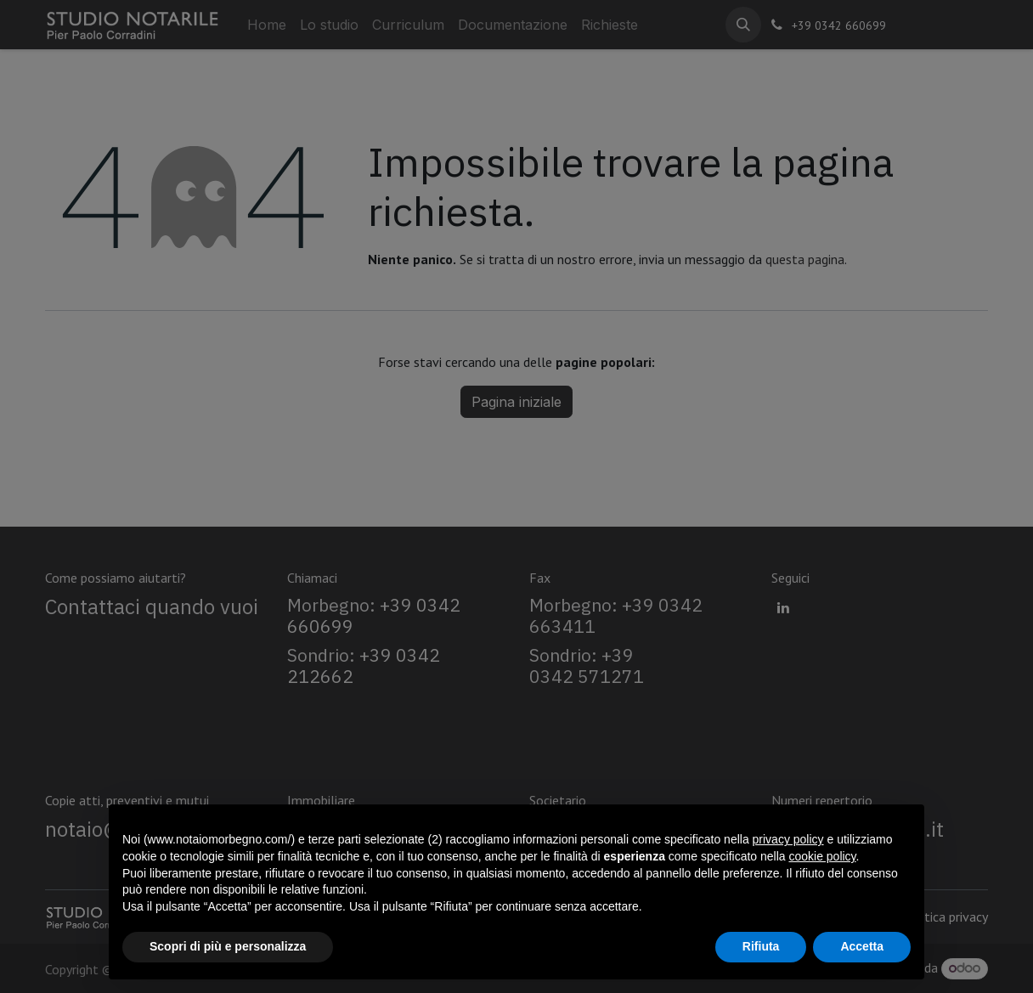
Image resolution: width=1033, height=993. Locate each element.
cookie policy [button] (821, 856)
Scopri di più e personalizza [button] (228, 946)
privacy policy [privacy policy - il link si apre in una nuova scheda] (788, 839)
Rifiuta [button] (761, 946)
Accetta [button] (861, 946)
